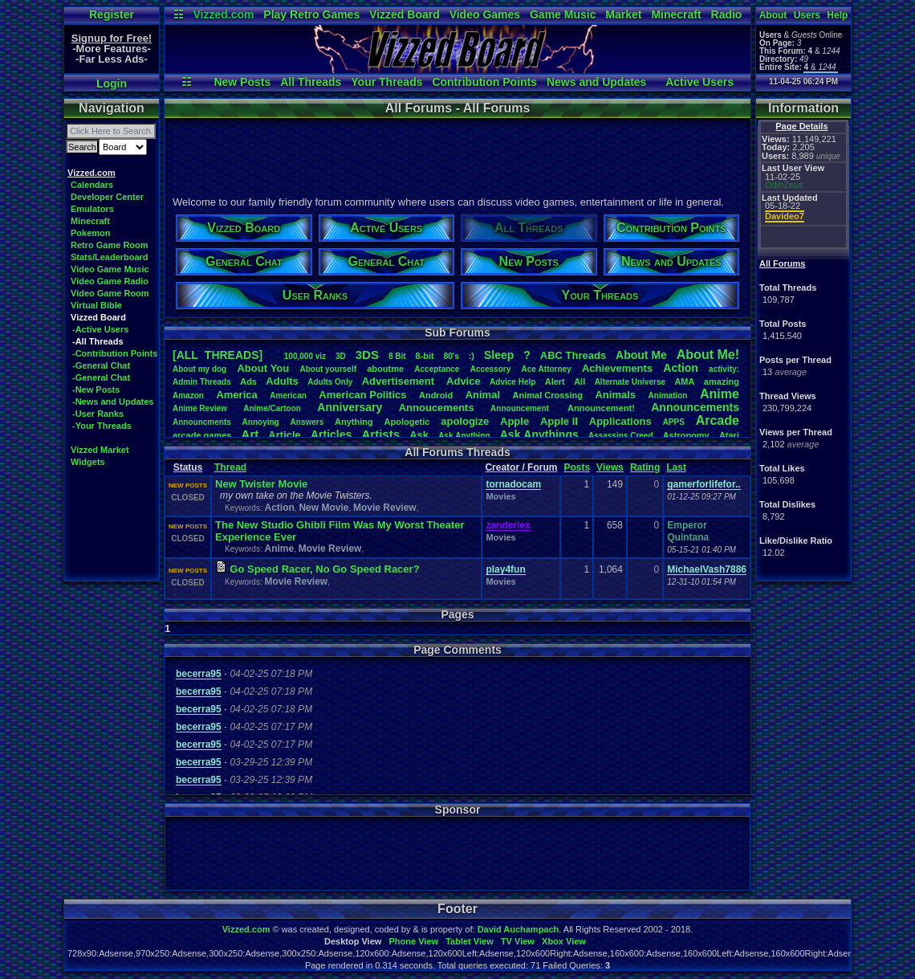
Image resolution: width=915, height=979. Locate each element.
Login (111, 83)
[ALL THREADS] (217, 355)
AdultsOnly (329, 381)
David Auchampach (518, 929)
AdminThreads (202, 381)
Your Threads (386, 81)
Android (436, 395)
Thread (230, 467)
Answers (307, 422)
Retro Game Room (109, 245)
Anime (719, 394)
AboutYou (263, 368)
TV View (518, 941)
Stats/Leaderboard (109, 257)
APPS (674, 422)
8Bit (397, 356)
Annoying (260, 422)
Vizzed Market (100, 450)
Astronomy (686, 435)
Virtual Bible (96, 305)
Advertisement (399, 381)
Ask (419, 435)
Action (680, 367)
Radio (726, 14)
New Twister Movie (261, 484)
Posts (576, 467)
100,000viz (305, 356)
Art (250, 434)
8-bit (425, 356)
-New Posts (96, 389)
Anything (354, 421)
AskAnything (464, 435)
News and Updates (596, 81)
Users (807, 15)
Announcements (695, 407)
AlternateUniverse (630, 381)
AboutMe (641, 355)
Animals (615, 395)
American (288, 395)
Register (111, 14)
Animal (483, 395)
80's (451, 356)
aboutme (385, 368)
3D (341, 356)
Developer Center (107, 197)
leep (499, 355)
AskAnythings (539, 434)
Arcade (717, 420)
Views (610, 467)
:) (471, 356)
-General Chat (101, 365)
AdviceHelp (512, 381)
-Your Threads (102, 425)
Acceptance (436, 369)
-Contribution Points (114, 353)
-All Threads (98, 341)
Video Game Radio (109, 281)
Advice (463, 381)
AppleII (559, 421)
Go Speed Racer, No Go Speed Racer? (324, 569)
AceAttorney (546, 369)
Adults (282, 381)
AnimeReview (200, 408)
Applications (620, 421)
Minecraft (676, 14)
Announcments (202, 422)
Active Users (699, 81)
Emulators (92, 209)
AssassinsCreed (620, 435)
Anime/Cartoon (272, 408)
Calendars (92, 185)
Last (676, 467)
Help (837, 15)
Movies (500, 496)
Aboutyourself (327, 369)
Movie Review (385, 507)
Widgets (88, 462)
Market (623, 14)
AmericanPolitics (362, 395)
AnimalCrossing (548, 395)
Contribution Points (484, 81)
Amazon (188, 395)
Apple (514, 421)
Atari (729, 435)
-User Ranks (98, 413)
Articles (331, 434)
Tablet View (469, 941)
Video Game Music (110, 269)
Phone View (413, 941)
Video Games (484, 14)
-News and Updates (112, 401)
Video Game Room (110, 293)
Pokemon (91, 233)
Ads (248, 381)
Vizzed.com (223, 14)
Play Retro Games (311, 14)
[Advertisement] (457, 155)
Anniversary (349, 407)
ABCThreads (573, 355)
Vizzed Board (404, 14)
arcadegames (202, 435)
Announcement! (601, 408)
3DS (367, 354)
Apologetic (407, 421)
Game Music (563, 14)
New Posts (242, 81)
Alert (555, 381)
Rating (645, 467)
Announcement (520, 408)
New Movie (323, 507)
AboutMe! (708, 354)
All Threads (310, 81)
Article (284, 435)
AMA (684, 381)
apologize (465, 421)
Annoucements (436, 408)
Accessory (490, 369)
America (236, 395)
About (773, 15)
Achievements (617, 368)
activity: (724, 369)
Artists (380, 434)
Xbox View (564, 941)
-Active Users (100, 329)
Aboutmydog (199, 369)
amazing (721, 381)
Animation (668, 395)
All (579, 381)
